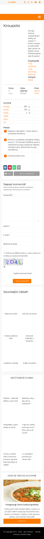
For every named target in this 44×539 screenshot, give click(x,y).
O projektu (12, 2)
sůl (4, 122)
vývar (5, 119)
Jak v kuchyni (28, 532)
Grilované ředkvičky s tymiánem (29, 338)
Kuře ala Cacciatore (29, 313)
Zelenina (31, 74)
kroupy (6, 106)
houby (6, 109)
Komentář (8, 195)
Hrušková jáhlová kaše (10, 337)
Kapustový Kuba (11, 313)
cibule (5, 113)
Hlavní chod (36, 92)
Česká (30, 80)
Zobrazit (22, 521)
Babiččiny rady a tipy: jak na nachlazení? (28, 401)
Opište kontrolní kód (22, 273)
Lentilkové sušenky (11, 363)
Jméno (6, 226)
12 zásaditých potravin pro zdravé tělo (27, 456)
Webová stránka (10, 244)
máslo (5, 116)
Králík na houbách (29, 363)
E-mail (6, 235)
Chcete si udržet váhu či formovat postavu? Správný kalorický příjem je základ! (10, 459)
